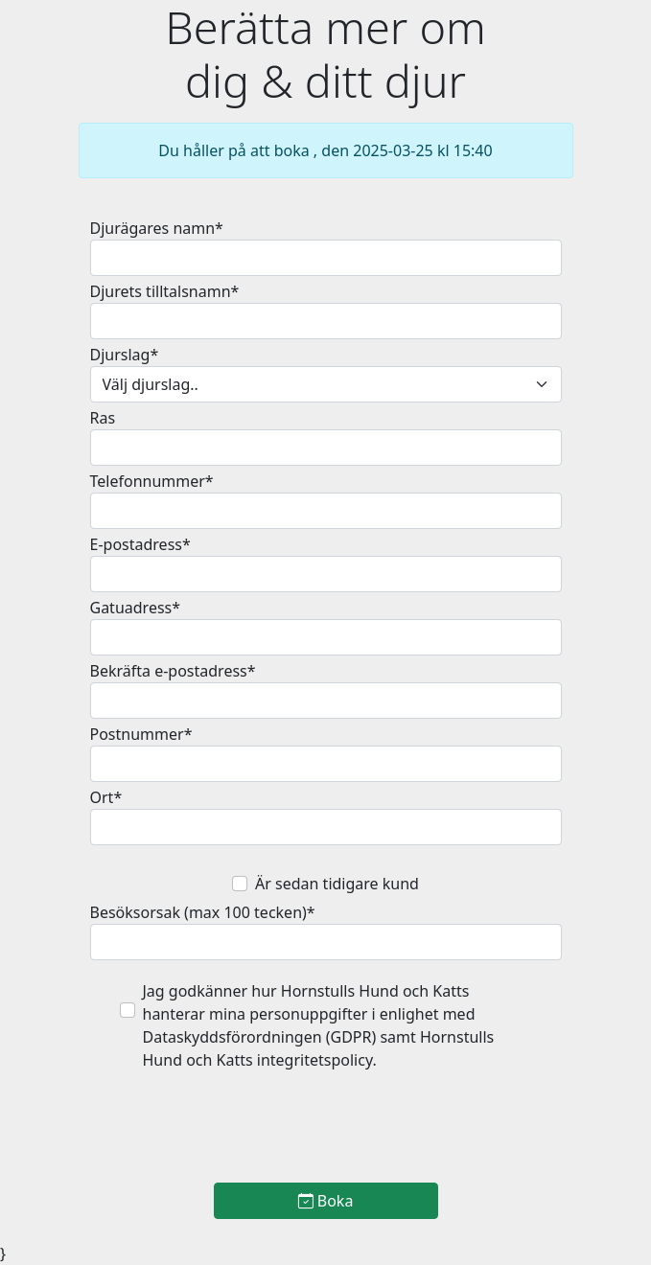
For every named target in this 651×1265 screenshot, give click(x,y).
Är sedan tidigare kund (337, 883)
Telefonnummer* (152, 481)
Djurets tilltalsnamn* (165, 291)
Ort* (106, 797)
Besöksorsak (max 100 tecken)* (202, 912)
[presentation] (326, 1129)
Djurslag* (124, 354)
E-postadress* (140, 544)
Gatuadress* (135, 607)
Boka (326, 1200)
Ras (103, 417)
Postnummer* (141, 734)
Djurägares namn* (156, 228)
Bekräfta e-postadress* (173, 670)
